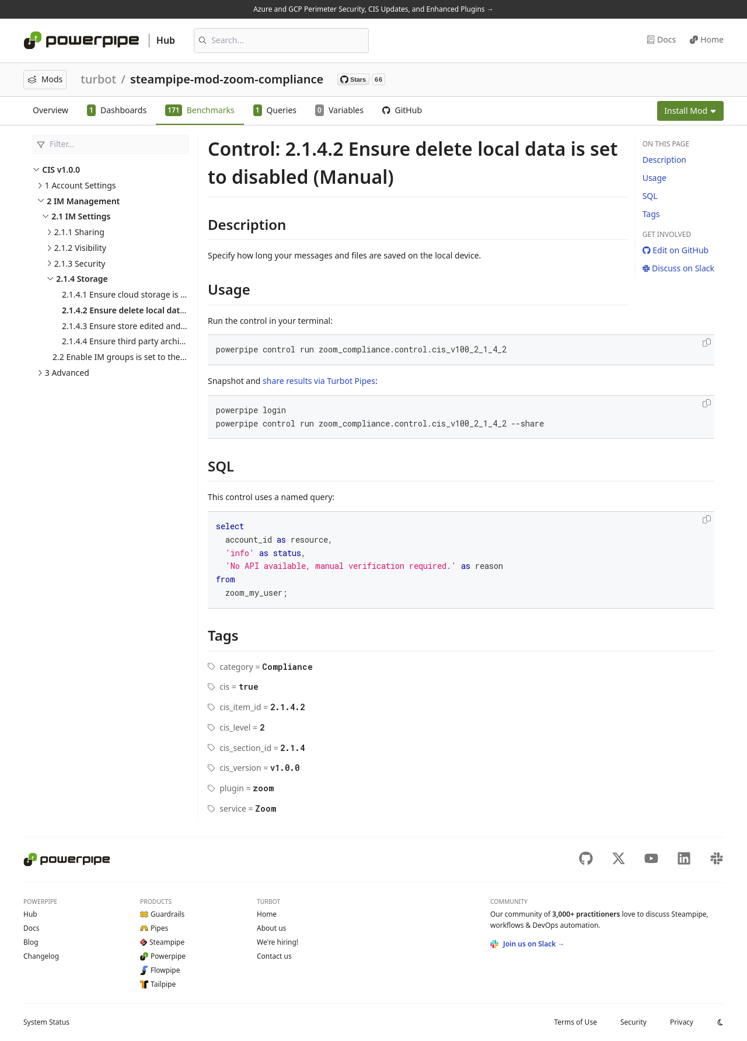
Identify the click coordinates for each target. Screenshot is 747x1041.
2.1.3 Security (80, 263)
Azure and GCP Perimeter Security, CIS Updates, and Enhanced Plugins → (373, 9)
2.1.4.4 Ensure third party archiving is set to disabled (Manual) (180, 341)
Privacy (681, 1022)
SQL (650, 195)
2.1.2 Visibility (80, 247)
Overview (50, 110)
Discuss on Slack (678, 268)
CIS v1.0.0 (61, 169)
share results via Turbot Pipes (319, 380)
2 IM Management (83, 201)
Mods (44, 79)
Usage (654, 177)
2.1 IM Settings (80, 216)
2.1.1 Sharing (79, 231)
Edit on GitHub (676, 250)
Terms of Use (575, 1022)
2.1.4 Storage (81, 278)
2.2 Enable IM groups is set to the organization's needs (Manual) (175, 356)
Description (664, 159)
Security (633, 1022)
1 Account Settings (80, 185)
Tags (651, 213)
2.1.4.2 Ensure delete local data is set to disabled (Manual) (176, 310)
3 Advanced (67, 372)
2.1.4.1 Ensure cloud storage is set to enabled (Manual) (166, 294)
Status (46, 1022)
